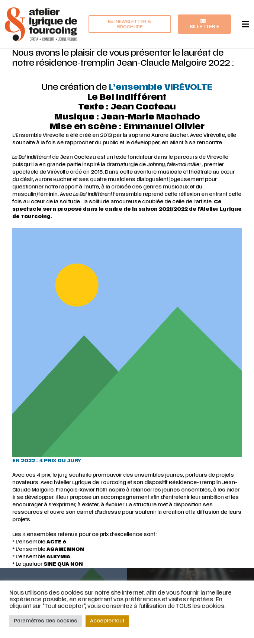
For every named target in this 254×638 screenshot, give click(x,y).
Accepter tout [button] (107, 621)
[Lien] (41, 24)
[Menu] (245, 24)
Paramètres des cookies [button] (45, 621)
